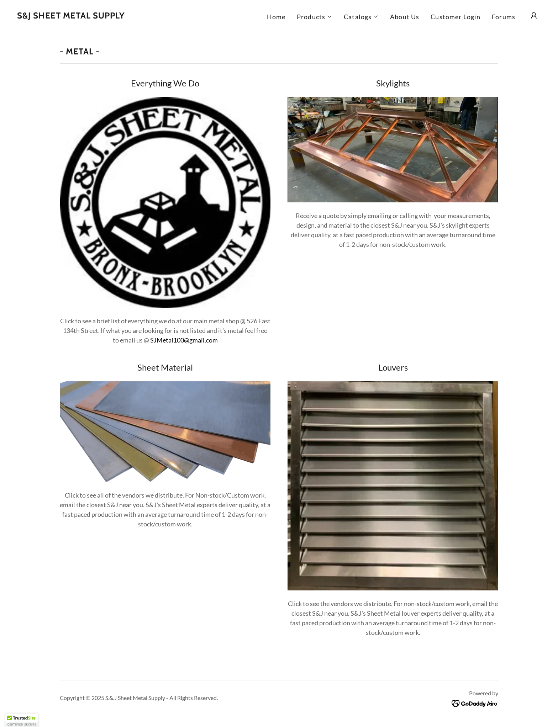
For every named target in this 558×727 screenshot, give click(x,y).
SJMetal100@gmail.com (184, 340)
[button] (314, 16)
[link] (71, 16)
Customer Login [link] (455, 17)
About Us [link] (404, 17)
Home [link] (276, 17)
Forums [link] (503, 17)
